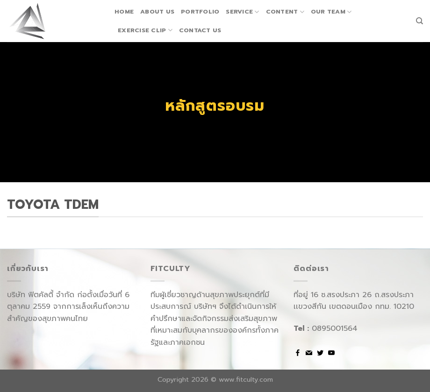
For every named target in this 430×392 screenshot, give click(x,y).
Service (242, 11)
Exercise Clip (145, 30)
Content (285, 11)
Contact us (200, 30)
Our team (331, 11)
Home (124, 11)
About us (157, 11)
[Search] (419, 21)
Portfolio (200, 11)
